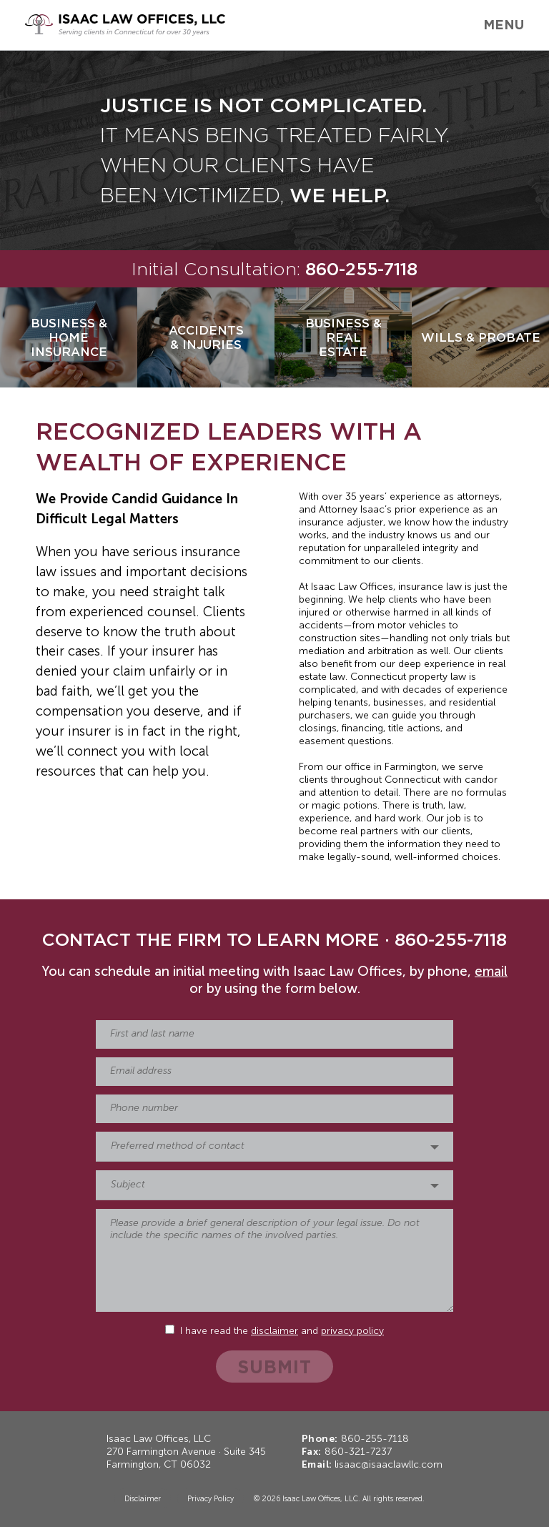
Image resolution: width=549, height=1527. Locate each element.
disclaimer (274, 1331)
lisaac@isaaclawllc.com (388, 1465)
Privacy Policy (210, 1499)
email (491, 972)
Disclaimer (142, 1499)
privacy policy (352, 1331)
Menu (503, 24)
